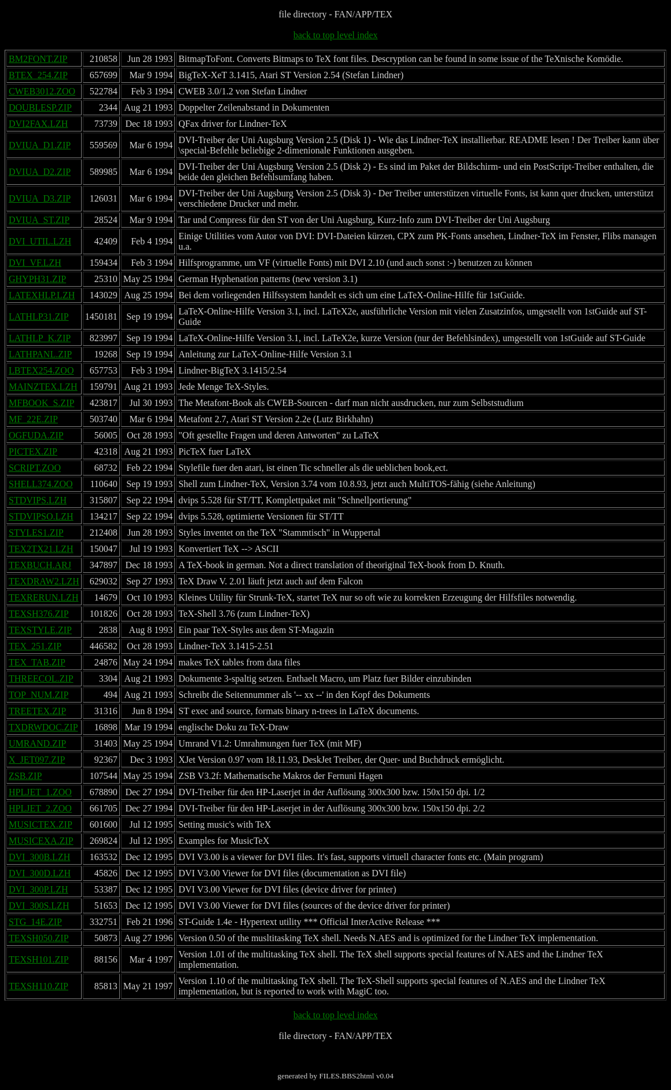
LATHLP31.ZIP (39, 316)
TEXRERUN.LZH (43, 597)
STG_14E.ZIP (35, 922)
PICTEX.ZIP (33, 451)
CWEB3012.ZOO (42, 91)
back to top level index (336, 35)
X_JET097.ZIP (37, 760)
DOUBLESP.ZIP (40, 107)
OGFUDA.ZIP (36, 435)
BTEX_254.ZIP (38, 75)
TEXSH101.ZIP (39, 959)
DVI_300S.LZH (39, 905)
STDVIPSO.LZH (41, 516)
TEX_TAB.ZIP (37, 662)
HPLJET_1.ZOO (40, 792)
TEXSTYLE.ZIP (40, 630)
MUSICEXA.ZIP (41, 841)
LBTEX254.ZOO (41, 370)
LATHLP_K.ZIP (40, 338)
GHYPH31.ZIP (37, 279)
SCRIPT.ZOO (35, 468)
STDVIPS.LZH (38, 500)
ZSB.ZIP (25, 776)
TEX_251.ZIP (35, 646)
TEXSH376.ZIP (39, 614)
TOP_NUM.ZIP (38, 695)
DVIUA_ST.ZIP (39, 220)
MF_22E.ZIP (33, 419)
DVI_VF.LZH (35, 263)
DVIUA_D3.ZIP (40, 198)
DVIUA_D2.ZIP (40, 172)
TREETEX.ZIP (37, 711)
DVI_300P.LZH (38, 889)
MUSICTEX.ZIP (40, 824)
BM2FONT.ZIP (38, 59)
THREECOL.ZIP (41, 678)
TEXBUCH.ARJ (40, 565)
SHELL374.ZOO (41, 484)
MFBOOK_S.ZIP (41, 403)
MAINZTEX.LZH (43, 387)
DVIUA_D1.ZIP (40, 145)
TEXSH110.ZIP (38, 986)
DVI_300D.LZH (40, 873)
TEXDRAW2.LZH (44, 581)
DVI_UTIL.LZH (40, 241)
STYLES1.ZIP (36, 532)
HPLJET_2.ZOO (40, 808)
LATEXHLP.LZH (42, 295)
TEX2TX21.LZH (41, 549)
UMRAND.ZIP (37, 743)
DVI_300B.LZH (39, 857)
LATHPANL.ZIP (40, 354)
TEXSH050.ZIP (39, 938)
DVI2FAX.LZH (38, 124)
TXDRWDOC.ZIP (43, 727)
